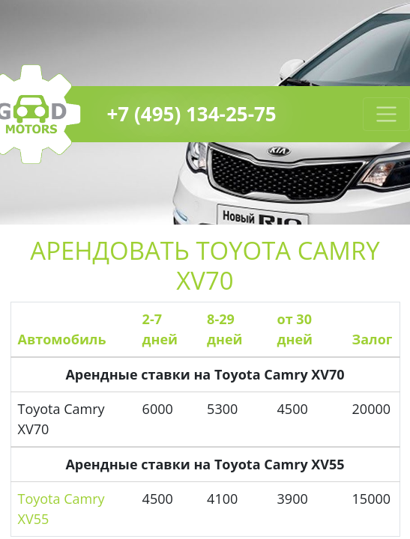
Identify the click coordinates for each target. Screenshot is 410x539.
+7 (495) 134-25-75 (191, 113)
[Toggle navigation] (386, 114)
